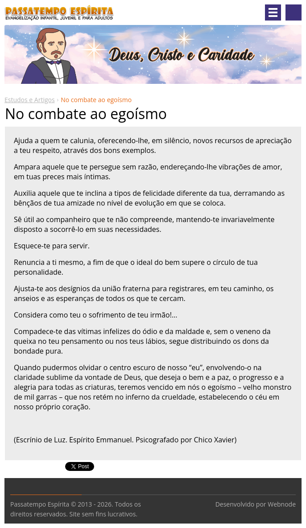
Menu (273, 12)
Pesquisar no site (293, 12)
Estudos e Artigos (29, 99)
